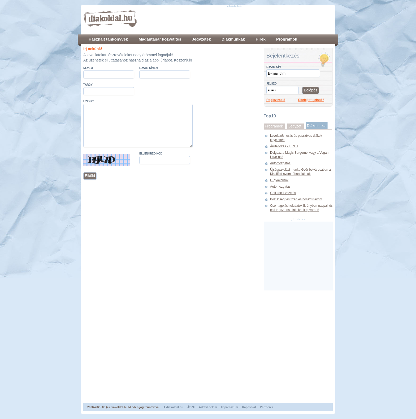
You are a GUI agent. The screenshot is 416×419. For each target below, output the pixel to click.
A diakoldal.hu (173, 407)
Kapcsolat (249, 407)
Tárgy (88, 84)
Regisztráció (275, 100)
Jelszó (271, 83)
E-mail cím (273, 66)
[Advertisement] (236, 20)
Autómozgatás (280, 163)
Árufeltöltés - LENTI (284, 146)
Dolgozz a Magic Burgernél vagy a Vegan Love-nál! (299, 155)
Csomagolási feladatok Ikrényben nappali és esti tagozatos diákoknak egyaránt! (301, 208)
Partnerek (267, 407)
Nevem (88, 68)
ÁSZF (191, 407)
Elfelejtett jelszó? (311, 100)
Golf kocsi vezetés (283, 193)
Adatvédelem (208, 407)
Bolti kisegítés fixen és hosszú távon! (296, 199)
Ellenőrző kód (150, 153)
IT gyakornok (279, 180)
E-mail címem (148, 68)
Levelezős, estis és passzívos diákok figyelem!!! (296, 138)
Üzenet (88, 101)
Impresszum (229, 407)
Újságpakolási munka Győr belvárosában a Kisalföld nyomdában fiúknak (300, 172)
